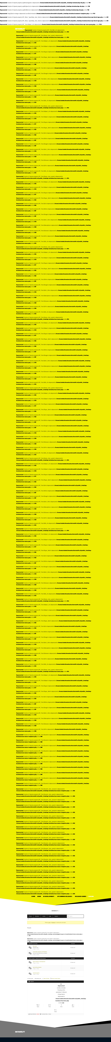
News (39, 896)
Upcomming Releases (65, 896)
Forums (91, 896)
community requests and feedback (40, 951)
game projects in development (39, 961)
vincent (38, 1014)
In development (49, 896)
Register (56, 916)
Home (33, 896)
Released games (80, 896)
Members (37, 916)
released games (36, 972)
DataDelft (20, 28)
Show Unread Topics (56, 978)
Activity (43, 916)
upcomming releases (37, 967)
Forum (30, 916)
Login (50, 916)
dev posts (35, 946)
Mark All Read (46, 978)
